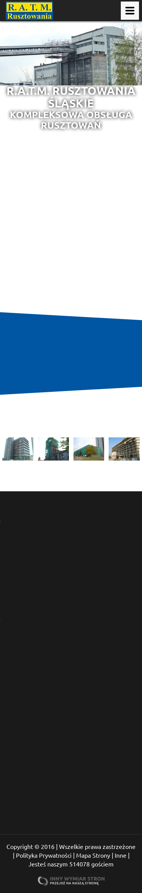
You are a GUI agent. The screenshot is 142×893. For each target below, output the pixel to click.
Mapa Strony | (94, 855)
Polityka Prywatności (44, 855)
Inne (120, 855)
